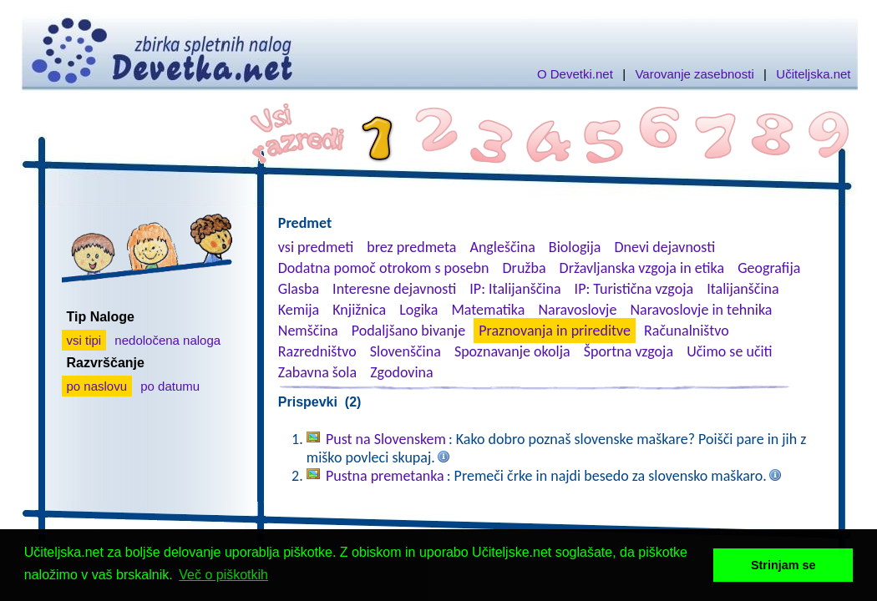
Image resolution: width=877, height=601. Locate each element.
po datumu (170, 386)
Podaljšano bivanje (408, 330)
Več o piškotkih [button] (223, 575)
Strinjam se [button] (783, 565)
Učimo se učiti (730, 351)
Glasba (298, 289)
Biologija (575, 247)
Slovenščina (405, 351)
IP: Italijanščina (514, 289)
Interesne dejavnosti (394, 289)
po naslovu (97, 386)
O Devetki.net (575, 74)
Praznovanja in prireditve (555, 330)
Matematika (488, 309)
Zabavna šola (317, 372)
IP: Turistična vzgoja (634, 289)
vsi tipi (84, 340)
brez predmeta (411, 247)
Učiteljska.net (813, 74)
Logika (418, 309)
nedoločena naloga (167, 340)
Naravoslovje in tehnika (701, 309)
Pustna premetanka (385, 476)
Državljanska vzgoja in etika (642, 268)
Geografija (769, 268)
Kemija (298, 309)
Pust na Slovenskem (386, 439)
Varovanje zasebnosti (694, 74)
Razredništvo (317, 351)
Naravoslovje (577, 309)
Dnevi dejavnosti (665, 247)
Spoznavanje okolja (512, 351)
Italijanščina (742, 289)
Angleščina (502, 247)
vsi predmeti (315, 247)
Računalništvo (686, 330)
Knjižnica (359, 309)
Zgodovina (401, 372)
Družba (524, 268)
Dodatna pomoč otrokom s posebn (383, 268)
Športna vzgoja (628, 351)
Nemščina (308, 330)
